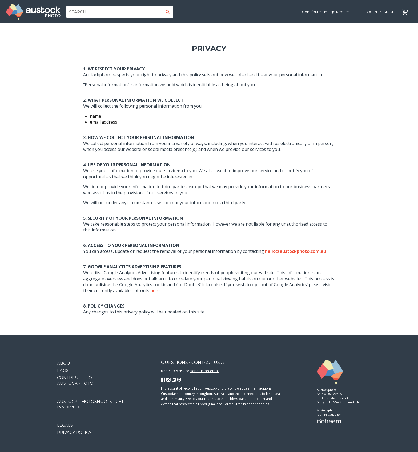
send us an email (204, 370)
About (65, 363)
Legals (65, 425)
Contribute (311, 12)
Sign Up (387, 12)
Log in (371, 12)
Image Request (337, 12)
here (155, 290)
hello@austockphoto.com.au (295, 251)
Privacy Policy (74, 432)
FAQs (63, 370)
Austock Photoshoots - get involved (90, 404)
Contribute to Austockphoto (75, 380)
